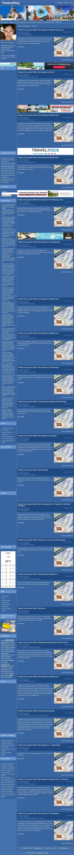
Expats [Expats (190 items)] (2, 647)
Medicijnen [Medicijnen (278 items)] (3, 656)
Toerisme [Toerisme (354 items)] (7, 673)
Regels (66, 2)
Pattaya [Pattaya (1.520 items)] (4, 666)
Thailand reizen (23, 22)
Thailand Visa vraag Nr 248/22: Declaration (32, 608)
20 (55, 848)
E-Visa (21, 34)
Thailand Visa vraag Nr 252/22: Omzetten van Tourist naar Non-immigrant (42, 540)
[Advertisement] (8, 111)
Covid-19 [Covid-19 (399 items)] (7, 645)
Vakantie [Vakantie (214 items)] (7, 675)
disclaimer (3, 754)
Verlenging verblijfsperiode (42, 715)
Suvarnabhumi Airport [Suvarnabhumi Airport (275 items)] (5, 671)
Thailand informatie (13, 22)
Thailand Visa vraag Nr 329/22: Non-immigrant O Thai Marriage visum (40, 200)
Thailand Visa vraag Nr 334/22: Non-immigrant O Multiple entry (38, 115)
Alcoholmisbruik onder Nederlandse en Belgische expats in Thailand (8, 365)
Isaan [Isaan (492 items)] (7, 653)
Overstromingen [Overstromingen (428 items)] (5, 664)
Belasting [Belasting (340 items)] (3, 642)
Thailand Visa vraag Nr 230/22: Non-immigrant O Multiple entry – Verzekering (43, 779)
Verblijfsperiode (32, 246)
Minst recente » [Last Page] (64, 848)
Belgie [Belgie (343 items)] (7, 642)
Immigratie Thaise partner (7, 436)
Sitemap (46, 852)
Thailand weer (40, 22)
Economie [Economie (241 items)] (12, 645)
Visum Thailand (5, 430)
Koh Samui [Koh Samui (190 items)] (13, 654)
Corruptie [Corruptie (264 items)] (3, 645)
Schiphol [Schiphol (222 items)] (10, 669)
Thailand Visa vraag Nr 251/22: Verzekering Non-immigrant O (38, 574)
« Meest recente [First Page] (37, 848)
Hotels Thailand (4, 22)
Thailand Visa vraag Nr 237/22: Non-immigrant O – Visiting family (39, 745)
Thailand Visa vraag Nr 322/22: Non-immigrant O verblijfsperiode (39, 242)
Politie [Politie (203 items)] (13, 666)
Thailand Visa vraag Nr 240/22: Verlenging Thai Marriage (36, 711)
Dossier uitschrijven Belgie (8, 438)
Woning (3, 610)
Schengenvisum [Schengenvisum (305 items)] (4, 669)
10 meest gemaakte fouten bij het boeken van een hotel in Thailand (8, 388)
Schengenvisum (5, 434)
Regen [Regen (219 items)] (5, 667)
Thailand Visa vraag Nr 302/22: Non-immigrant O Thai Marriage (38, 367)
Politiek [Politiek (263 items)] (2, 667)
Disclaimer (40, 852)
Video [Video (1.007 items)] (11, 675)
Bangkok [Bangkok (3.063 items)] (9, 640)
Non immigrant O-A (33, 76)
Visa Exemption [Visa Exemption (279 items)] (4, 677)
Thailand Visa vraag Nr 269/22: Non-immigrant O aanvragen (37, 436)
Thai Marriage (32, 372)
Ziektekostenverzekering (34, 578)
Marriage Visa (23, 204)
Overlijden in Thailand (7, 432)
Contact (71, 2)
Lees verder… (21, 46)
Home (19, 26)
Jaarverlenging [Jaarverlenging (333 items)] (4, 654)
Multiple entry (23, 119)
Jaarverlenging (23, 474)
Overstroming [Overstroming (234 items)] (5, 662)
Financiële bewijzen (31, 818)
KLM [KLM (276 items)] (9, 654)
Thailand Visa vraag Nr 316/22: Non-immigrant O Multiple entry (38, 299)
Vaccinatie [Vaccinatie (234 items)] (3, 675)
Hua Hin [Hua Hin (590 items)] (8, 649)
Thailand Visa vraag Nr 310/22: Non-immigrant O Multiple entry (38, 333)
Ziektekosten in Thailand (7, 428)
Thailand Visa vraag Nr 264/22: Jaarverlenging (33, 470)
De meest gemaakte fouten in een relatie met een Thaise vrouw (8, 230)
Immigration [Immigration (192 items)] (3, 651)
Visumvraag (26, 33)
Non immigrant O (26, 26)
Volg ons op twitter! (8, 65)
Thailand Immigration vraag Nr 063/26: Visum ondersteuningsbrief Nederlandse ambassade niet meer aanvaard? (8, 220)
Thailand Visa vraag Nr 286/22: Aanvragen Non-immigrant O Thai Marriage (42, 401)
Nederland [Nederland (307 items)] (8, 656)
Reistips (3, 598)
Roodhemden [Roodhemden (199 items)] (9, 667)
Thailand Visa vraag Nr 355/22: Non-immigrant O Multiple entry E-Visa (40, 30)
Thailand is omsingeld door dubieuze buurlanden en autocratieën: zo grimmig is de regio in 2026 (8, 279)
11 (50, 848)
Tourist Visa (31, 544)
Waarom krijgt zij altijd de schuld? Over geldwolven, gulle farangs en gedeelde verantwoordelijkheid (8, 207)
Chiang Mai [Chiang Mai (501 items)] (4, 644)
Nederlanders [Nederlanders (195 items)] (3, 658)
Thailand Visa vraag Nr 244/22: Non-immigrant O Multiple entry (38, 676)
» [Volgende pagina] (58, 848)
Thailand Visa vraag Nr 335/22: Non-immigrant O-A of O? (36, 72)
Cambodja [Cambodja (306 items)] (11, 642)
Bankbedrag (23, 818)
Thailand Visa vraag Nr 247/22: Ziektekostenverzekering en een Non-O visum (43, 642)
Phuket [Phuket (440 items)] (9, 666)
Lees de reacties (66, 59)
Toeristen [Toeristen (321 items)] (11, 673)
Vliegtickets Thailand (49, 22)
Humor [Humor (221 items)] (12, 649)
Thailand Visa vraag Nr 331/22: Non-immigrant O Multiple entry (38, 157)
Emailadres (5, 191)
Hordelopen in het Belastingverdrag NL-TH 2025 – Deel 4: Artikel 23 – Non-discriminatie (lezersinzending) (8, 331)
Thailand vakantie (31, 22)
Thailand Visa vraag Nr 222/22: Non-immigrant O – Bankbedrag (38, 813)
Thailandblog (11, 3)
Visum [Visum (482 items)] (10, 677)
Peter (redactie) (5, 276)
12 (52, 848)
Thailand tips (59, 22)
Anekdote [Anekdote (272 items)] (3, 640)
